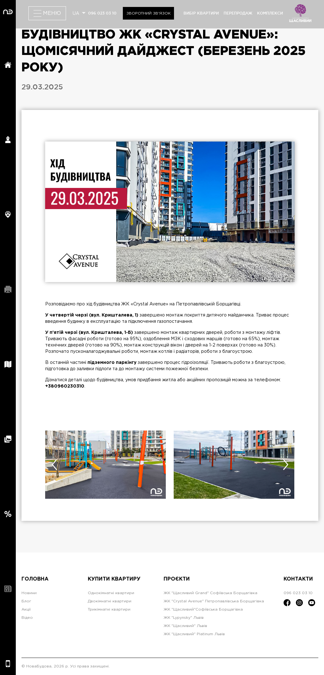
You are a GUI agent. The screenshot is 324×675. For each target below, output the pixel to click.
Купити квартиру (114, 579)
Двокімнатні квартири (109, 601)
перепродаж (238, 13)
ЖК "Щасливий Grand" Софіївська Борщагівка (210, 593)
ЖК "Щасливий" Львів (185, 626)
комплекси (270, 13)
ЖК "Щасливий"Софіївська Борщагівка (203, 609)
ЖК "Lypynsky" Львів (184, 617)
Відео (27, 617)
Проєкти (177, 579)
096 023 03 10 (102, 13)
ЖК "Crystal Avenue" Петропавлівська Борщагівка (214, 601)
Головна (35, 579)
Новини (29, 593)
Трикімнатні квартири (109, 609)
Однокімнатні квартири (111, 593)
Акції (26, 609)
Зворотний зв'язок (148, 13)
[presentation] (54, 464)
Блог (26, 601)
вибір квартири (201, 13)
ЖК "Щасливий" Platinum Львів (194, 634)
